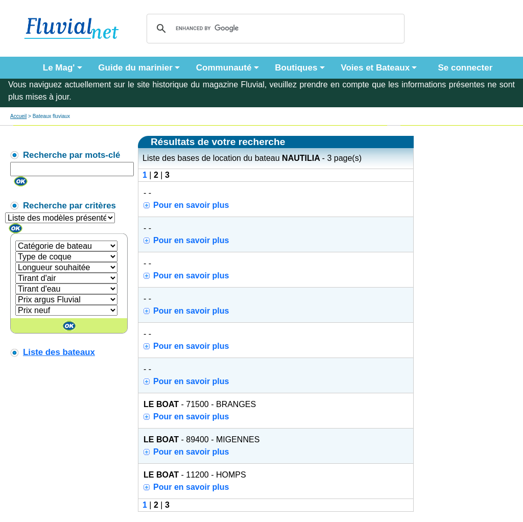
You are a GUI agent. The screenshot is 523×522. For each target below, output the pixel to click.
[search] (274, 28)
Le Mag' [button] (59, 68)
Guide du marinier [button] (135, 68)
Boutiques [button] (296, 68)
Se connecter (462, 68)
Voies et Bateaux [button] (375, 68)
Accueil (18, 116)
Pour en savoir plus (191, 205)
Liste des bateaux (59, 352)
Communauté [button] (224, 68)
